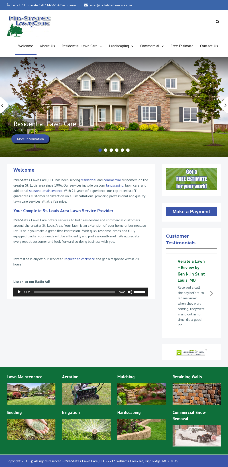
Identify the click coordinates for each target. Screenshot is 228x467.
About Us (47, 45)
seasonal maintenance (46, 190)
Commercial (149, 45)
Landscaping (119, 45)
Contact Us (209, 45)
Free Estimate (182, 45)
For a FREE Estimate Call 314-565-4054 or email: (44, 5)
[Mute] (130, 292)
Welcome (25, 45)
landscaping (114, 185)
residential (88, 180)
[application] (80, 292)
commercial (112, 180)
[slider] (74, 292)
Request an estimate (79, 259)
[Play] (19, 292)
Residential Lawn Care (80, 45)
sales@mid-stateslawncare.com (111, 5)
